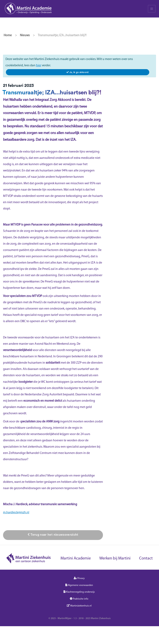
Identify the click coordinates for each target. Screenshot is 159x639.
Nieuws (25, 35)
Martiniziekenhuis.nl (79, 605)
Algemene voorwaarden (79, 585)
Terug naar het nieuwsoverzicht (53, 534)
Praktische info (79, 598)
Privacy (79, 578)
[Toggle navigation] (151, 8)
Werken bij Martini (115, 558)
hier (38, 65)
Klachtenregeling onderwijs (79, 591)
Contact (146, 558)
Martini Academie (76, 558)
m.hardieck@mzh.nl (16, 512)
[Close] (77, 72)
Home (8, 35)
